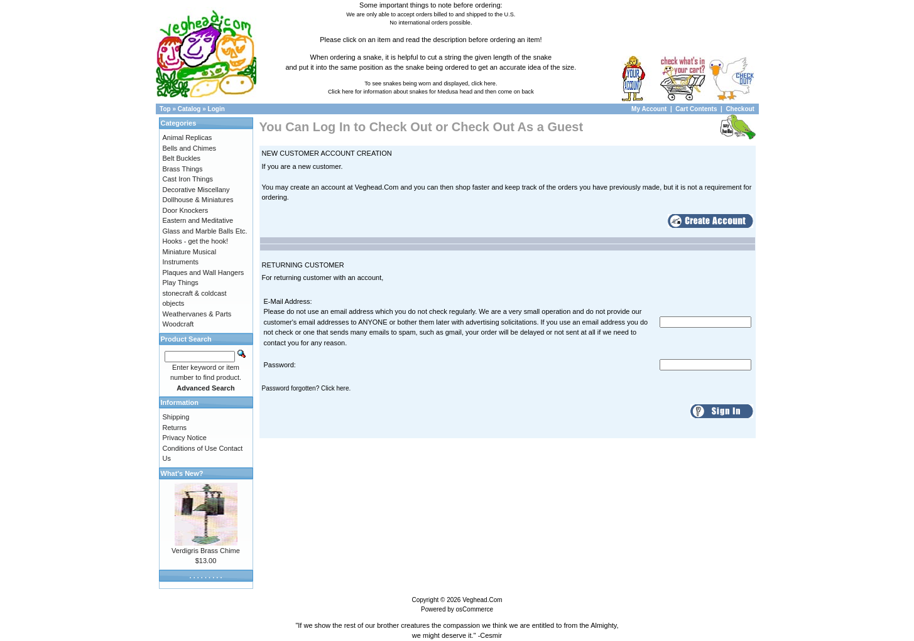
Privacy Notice (185, 437)
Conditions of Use (190, 448)
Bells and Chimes (190, 148)
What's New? (182, 473)
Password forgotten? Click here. (306, 388)
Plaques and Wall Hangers (203, 272)
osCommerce (474, 609)
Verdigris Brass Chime (205, 550)
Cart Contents (696, 108)
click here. (484, 83)
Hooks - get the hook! (196, 241)
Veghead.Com (482, 599)
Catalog (189, 108)
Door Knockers (186, 210)
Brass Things (183, 169)
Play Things (181, 282)
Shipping (176, 417)
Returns (175, 427)
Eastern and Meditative (198, 220)
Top (165, 108)
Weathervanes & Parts (197, 314)
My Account (649, 108)
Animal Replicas (187, 137)
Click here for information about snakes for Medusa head (400, 92)
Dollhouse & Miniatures (198, 199)
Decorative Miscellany (196, 189)
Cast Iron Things (188, 179)
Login (216, 108)
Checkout (740, 108)
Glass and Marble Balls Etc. (205, 231)
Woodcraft (178, 324)
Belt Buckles (182, 158)
